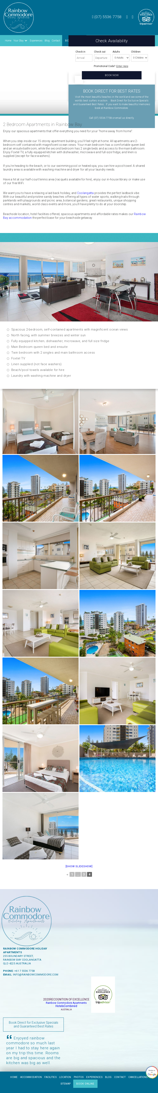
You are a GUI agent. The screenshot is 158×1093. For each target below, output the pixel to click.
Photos (79, 1077)
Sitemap (65, 1083)
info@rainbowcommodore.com (35, 974)
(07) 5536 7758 (107, 16)
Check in (80, 51)
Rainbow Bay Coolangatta (22, 959)
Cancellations (138, 1077)
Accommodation (31, 1077)
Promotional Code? (104, 66)
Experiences (36, 40)
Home (8, 40)
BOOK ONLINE (85, 1083)
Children (136, 51)
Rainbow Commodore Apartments (66, 1002)
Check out (100, 51)
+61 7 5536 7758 (24, 970)
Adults (116, 51)
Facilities (50, 1077)
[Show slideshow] (79, 866)
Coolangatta (85, 193)
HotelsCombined (66, 1006)
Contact (56, 40)
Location (65, 1077)
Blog (47, 40)
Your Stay (18, 40)
